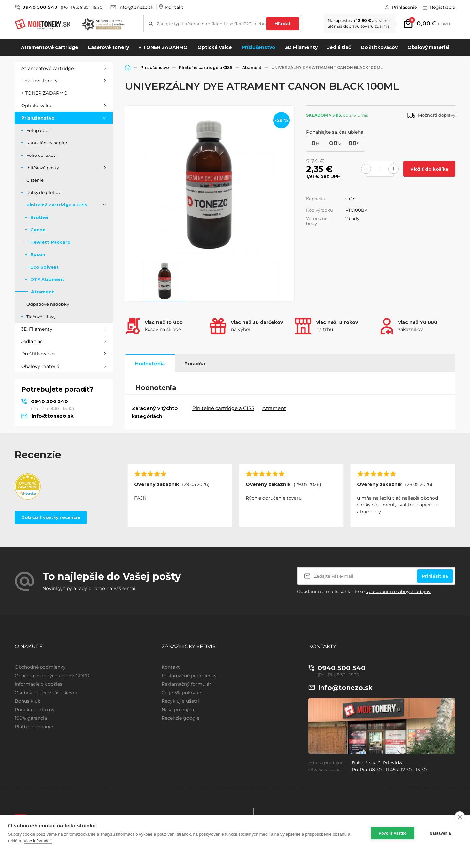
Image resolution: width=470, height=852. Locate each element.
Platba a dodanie (34, 726)
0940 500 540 (39, 7)
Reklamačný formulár (186, 684)
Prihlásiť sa (435, 576)
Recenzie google (180, 718)
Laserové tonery (108, 47)
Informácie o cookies (38, 684)
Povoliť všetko (393, 833)
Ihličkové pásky (42, 167)
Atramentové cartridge (49, 47)
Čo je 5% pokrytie (181, 693)
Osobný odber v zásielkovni (46, 693)
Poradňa (194, 364)
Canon (38, 229)
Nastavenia (440, 833)
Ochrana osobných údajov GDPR (52, 676)
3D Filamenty (301, 47)
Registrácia (442, 7)
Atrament (42, 291)
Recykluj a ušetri (180, 701)
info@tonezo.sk (135, 7)
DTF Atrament (47, 279)
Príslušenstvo (258, 47)
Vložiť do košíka (429, 169)
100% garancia (31, 718)
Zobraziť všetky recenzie (51, 517)
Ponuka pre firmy (35, 710)
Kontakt (174, 7)
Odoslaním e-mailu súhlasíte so (364, 591)
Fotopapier (38, 130)
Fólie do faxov (40, 155)
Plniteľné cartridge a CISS (56, 204)
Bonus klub (27, 701)
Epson (37, 254)
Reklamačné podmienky (189, 676)
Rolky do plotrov (43, 192)
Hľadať (282, 23)
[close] (459, 817)
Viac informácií (38, 840)
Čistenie (35, 180)
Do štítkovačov (379, 47)
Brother (39, 217)
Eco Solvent (44, 267)
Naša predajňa (178, 710)
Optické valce (214, 47)
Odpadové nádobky (47, 304)
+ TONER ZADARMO (163, 47)
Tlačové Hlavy (40, 316)
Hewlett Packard (50, 242)
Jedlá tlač (339, 47)
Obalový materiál (428, 47)
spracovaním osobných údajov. (398, 591)
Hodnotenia (150, 364)
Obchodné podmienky (40, 667)
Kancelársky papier (46, 142)
